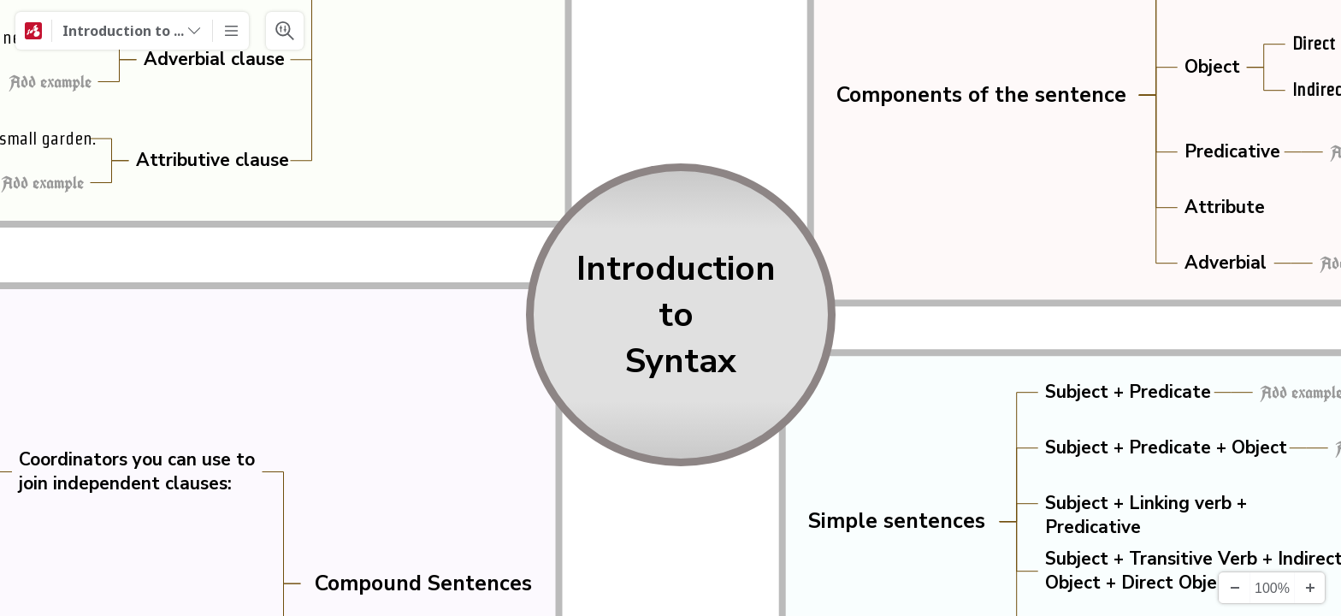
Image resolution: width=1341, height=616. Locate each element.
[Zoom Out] (1234, 587)
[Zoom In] (1309, 587)
